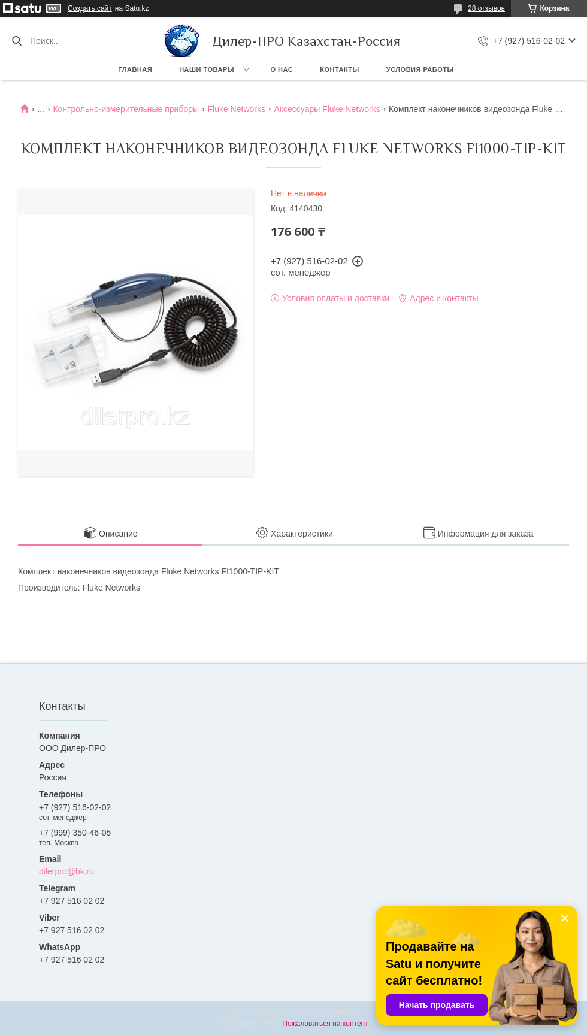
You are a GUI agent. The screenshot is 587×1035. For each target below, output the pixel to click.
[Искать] (16, 40)
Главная (135, 69)
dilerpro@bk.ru (66, 871)
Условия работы (420, 69)
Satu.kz (344, 1013)
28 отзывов (486, 8)
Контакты (339, 69)
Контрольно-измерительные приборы (126, 109)
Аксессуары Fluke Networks (327, 109)
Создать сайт (90, 8)
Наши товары (206, 69)
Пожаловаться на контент (325, 1023)
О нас (282, 69)
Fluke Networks (236, 109)
